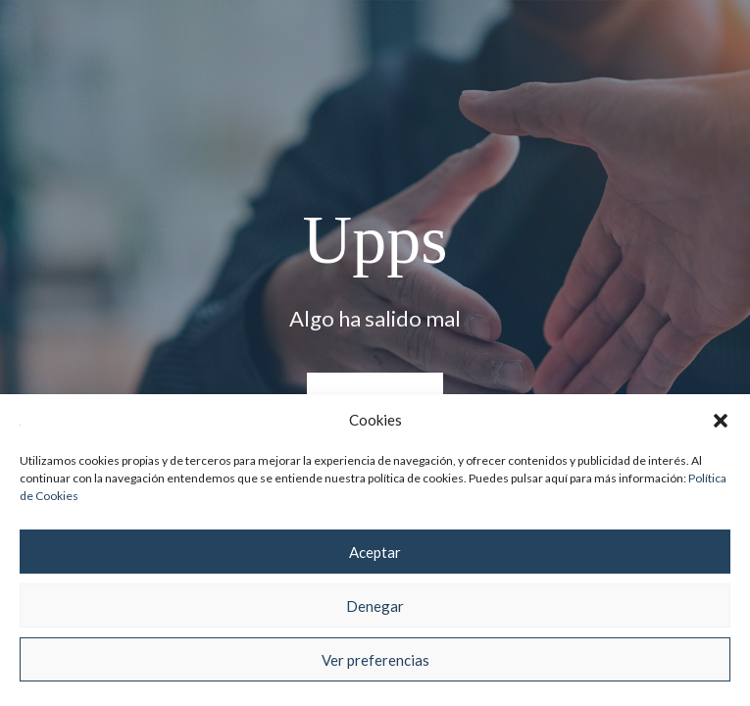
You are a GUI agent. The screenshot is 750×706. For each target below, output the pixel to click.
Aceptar (375, 552)
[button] (720, 420)
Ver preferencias (375, 660)
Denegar (375, 606)
